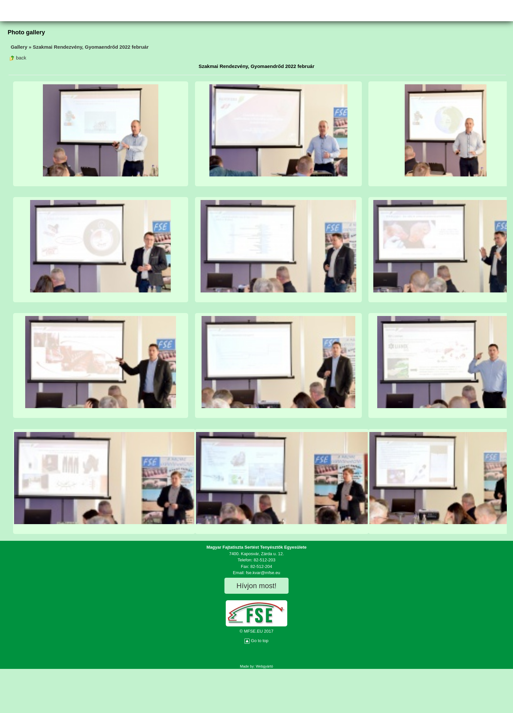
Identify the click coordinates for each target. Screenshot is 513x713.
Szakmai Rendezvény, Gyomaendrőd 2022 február (91, 47)
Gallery (19, 47)
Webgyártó (264, 666)
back (18, 57)
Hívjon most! (256, 586)
